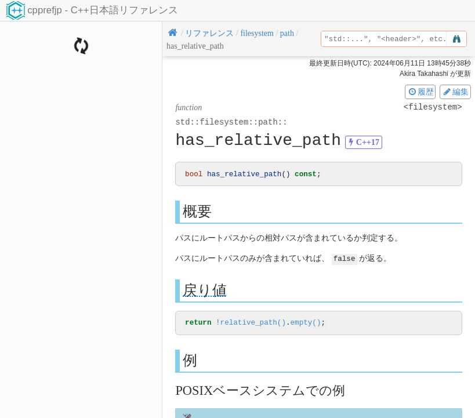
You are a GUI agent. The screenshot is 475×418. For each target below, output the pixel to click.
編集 (455, 91)
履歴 (420, 91)
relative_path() (253, 323)
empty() (305, 323)
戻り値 (205, 290)
